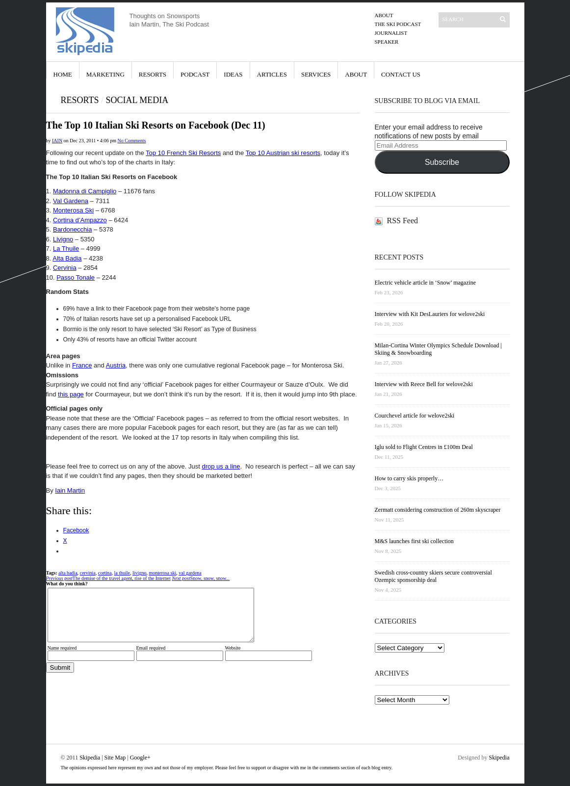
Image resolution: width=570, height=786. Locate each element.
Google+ (140, 757)
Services (316, 74)
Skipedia (89, 757)
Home (62, 74)
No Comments (131, 140)
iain (57, 140)
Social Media (136, 100)
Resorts (152, 74)
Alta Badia (66, 258)
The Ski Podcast (398, 24)
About (384, 15)
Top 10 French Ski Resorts (183, 153)
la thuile (122, 573)
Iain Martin (70, 490)
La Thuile (66, 248)
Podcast (195, 74)
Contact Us (400, 74)
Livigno (63, 239)
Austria (116, 365)
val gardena (190, 573)
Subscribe (442, 162)
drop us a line (221, 466)
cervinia (88, 573)
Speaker (387, 42)
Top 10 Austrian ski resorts (283, 153)
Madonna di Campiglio (84, 191)
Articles (272, 74)
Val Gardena (70, 201)
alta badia (68, 573)
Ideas (233, 74)
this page (71, 394)
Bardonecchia (72, 229)
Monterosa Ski (73, 210)
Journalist (391, 33)
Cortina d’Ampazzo (80, 220)
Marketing (105, 74)
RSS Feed (402, 220)
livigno (139, 573)
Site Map (115, 757)
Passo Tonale (75, 277)
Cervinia (65, 267)
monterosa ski (162, 573)
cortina (105, 573)
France (82, 365)
